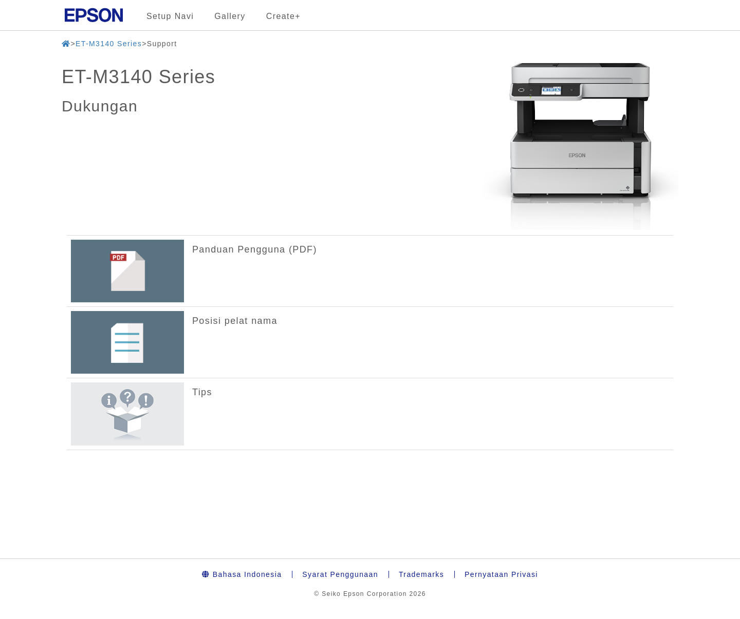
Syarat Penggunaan (340, 574)
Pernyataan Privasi (501, 574)
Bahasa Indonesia (242, 574)
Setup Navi (170, 16)
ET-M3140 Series (109, 44)
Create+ (283, 16)
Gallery (229, 16)
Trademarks (421, 574)
